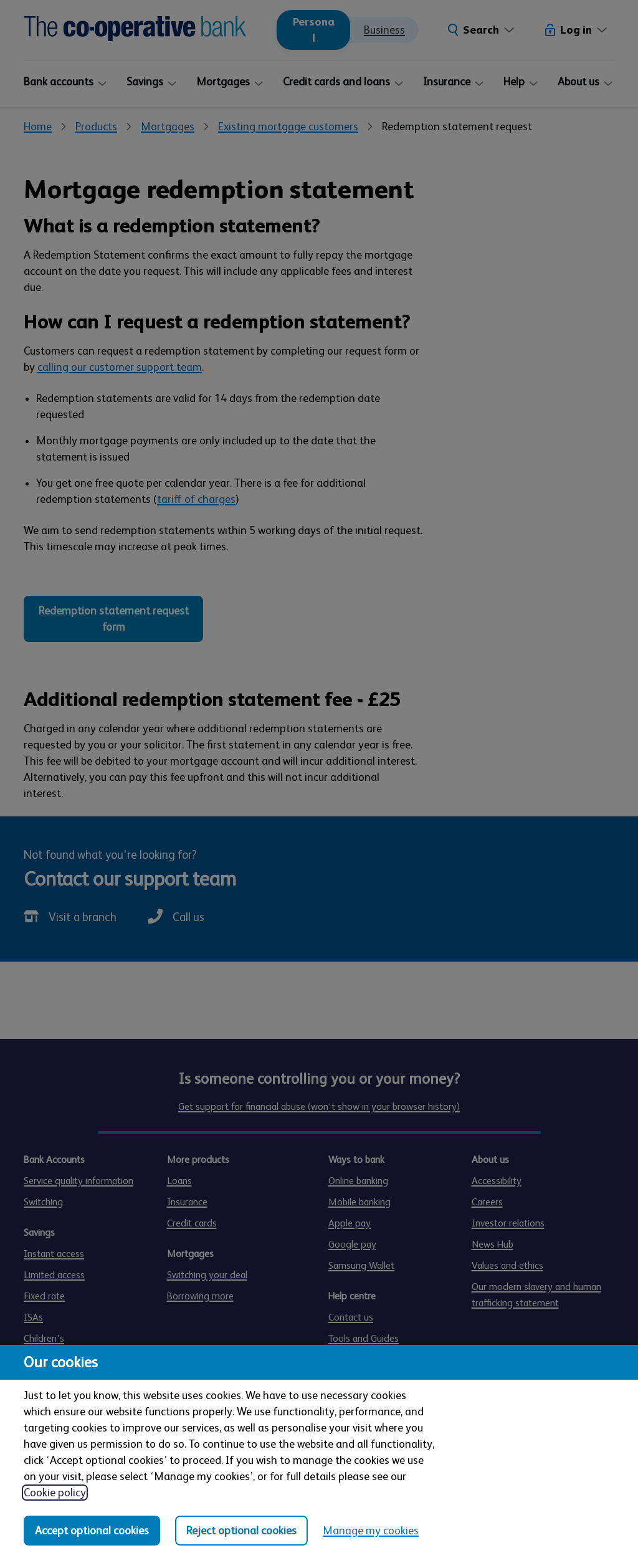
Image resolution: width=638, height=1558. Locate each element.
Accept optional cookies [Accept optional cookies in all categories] (92, 1530)
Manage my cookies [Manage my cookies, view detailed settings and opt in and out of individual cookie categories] (371, 1530)
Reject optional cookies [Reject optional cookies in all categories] (241, 1530)
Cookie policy (55, 1492)
